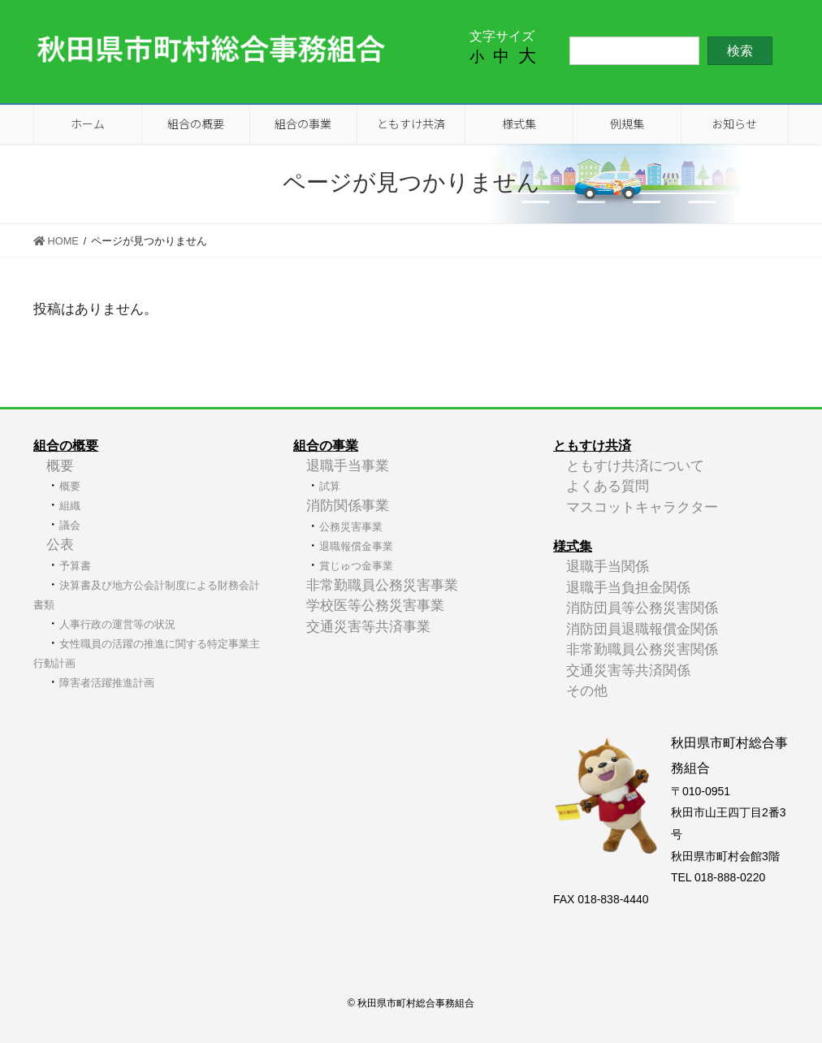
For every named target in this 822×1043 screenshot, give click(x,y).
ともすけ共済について (635, 466)
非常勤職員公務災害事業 (382, 585)
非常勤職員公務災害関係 (642, 649)
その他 (587, 691)
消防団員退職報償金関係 (642, 629)
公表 (60, 544)
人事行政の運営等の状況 (117, 624)
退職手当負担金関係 (628, 587)
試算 (329, 486)
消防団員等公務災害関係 (642, 608)
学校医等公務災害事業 (375, 605)
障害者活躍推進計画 (106, 683)
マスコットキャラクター (642, 507)
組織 (69, 506)
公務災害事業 (351, 527)
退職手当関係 (607, 566)
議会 (69, 525)
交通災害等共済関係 (628, 670)
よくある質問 (607, 486)
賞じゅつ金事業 (356, 566)
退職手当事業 (347, 466)
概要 (60, 466)
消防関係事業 (347, 505)
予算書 (75, 566)
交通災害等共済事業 (368, 626)
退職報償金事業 (356, 546)
